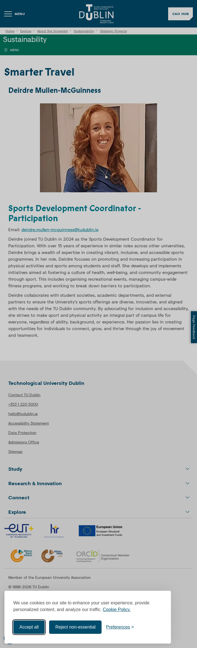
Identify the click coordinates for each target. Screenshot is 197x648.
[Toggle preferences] (120, 627)
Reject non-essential (75, 627)
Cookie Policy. (117, 609)
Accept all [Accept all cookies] (29, 627)
